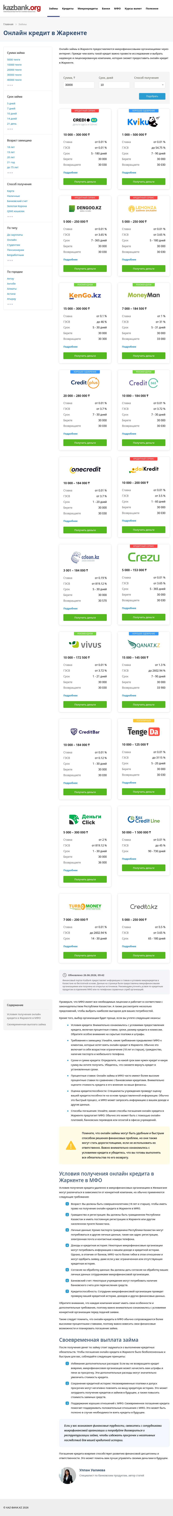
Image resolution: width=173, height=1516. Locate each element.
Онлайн (12, 239)
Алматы (12, 288)
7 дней (11, 108)
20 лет (11, 157)
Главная (8, 24)
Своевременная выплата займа (26, 1024)
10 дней (12, 113)
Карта (10, 191)
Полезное (152, 8)
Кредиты (68, 8)
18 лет (11, 147)
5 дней (11, 103)
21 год (11, 162)
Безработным (15, 255)
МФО (117, 8)
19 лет (11, 152)
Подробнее (70, 172)
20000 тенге (14, 69)
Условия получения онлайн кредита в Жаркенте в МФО (24, 1016)
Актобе (11, 283)
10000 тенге (14, 64)
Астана (11, 293)
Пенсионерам (15, 250)
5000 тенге (13, 59)
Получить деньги (85, 181)
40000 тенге (14, 79)
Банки (106, 8)
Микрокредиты (88, 8)
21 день (12, 123)
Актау (10, 278)
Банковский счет (17, 201)
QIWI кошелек (15, 211)
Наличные (13, 196)
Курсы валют (133, 8)
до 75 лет (12, 167)
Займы (53, 8)
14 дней (12, 118)
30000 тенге (14, 74)
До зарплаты (15, 234)
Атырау (11, 298)
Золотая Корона (17, 206)
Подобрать (155, 96)
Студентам (13, 244)
